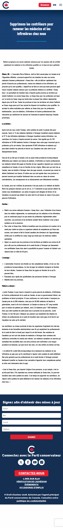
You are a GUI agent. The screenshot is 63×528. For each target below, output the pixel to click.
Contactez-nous (31, 473)
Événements (31, 484)
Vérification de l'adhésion (31, 481)
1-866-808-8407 (31, 479)
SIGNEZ (31, 437)
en (54, 5)
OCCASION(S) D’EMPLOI (31, 487)
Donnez (45, 5)
